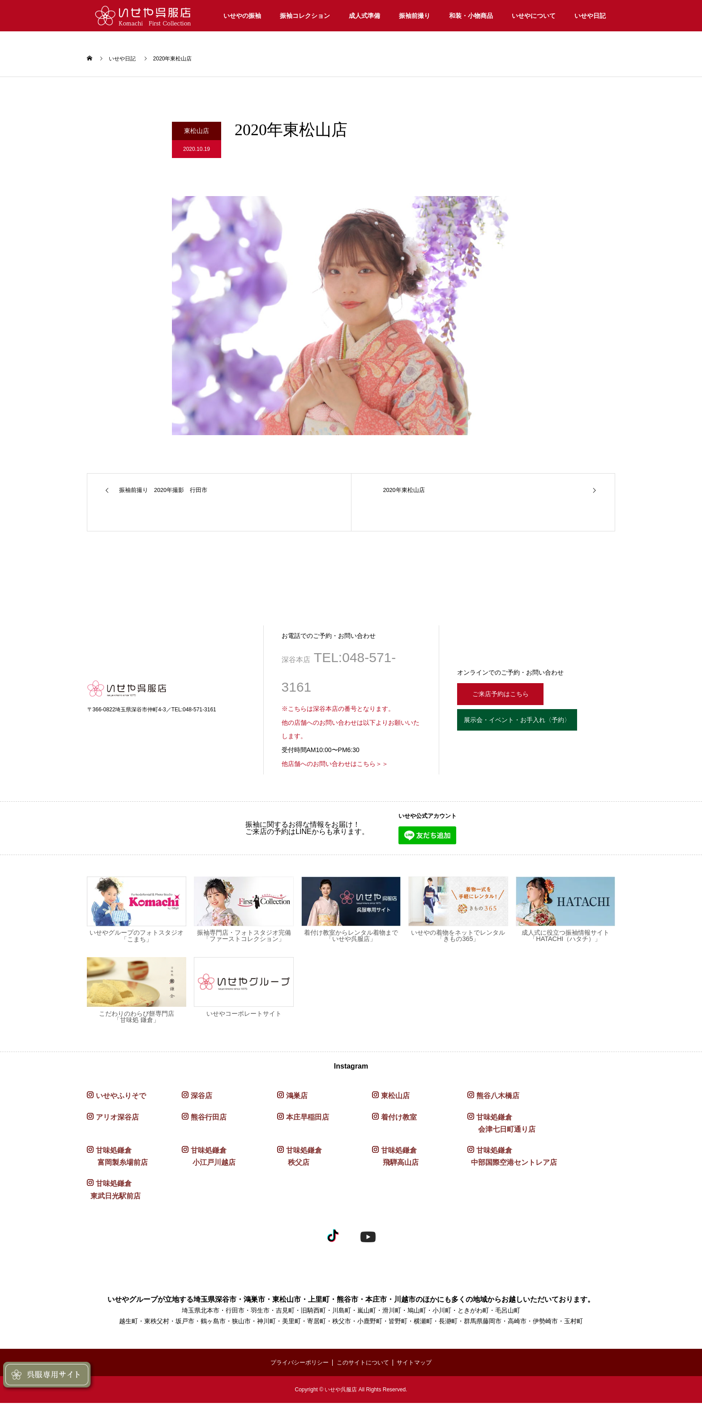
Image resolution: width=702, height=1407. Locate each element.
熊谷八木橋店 (497, 1100)
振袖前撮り (414, 15)
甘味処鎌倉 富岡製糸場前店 (117, 1161)
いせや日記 (590, 15)
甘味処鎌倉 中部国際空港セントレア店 (512, 1161)
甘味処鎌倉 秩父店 (299, 1161)
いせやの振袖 (242, 15)
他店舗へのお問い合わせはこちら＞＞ (335, 768)
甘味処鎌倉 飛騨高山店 (395, 1161)
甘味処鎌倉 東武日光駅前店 (114, 1194)
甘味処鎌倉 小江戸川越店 (208, 1161)
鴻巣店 (297, 1100)
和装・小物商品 (471, 15)
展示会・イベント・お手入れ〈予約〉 (532, 727)
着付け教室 (399, 1121)
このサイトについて (363, 1366)
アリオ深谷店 (117, 1121)
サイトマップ (418, 1366)
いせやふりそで (121, 1100)
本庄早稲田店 (307, 1121)
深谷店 (201, 1100)
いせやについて (534, 15)
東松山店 (395, 1100)
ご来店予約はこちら (506, 696)
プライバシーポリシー (296, 1366)
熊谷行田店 (209, 1121)
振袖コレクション (305, 15)
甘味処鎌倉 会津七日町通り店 (501, 1127)
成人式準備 (364, 15)
